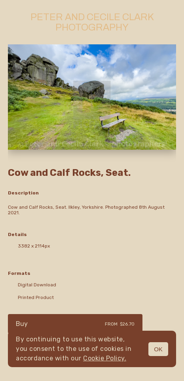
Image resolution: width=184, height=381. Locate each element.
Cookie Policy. (104, 358)
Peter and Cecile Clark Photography (92, 22)
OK (158, 349)
